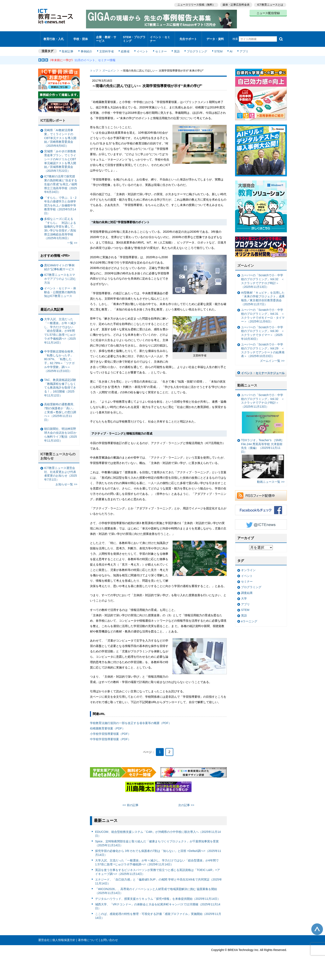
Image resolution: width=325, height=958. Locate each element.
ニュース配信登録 (268, 12)
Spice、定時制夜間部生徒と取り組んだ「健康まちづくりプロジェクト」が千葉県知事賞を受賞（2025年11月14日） (157, 837)
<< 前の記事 (130, 799)
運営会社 (44, 934)
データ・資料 (215, 36)
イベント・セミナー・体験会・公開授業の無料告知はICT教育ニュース (60, 286)
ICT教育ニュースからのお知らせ (58, 451)
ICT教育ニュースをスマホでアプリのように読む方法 (60, 273)
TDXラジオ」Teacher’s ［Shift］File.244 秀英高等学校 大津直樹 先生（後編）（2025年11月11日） (262, 453)
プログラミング (195, 46)
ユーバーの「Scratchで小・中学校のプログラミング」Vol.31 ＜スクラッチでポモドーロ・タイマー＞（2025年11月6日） (263, 310)
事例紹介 (87, 46)
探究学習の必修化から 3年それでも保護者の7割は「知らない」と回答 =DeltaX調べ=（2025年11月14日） (158, 847)
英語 (175, 46)
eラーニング (249, 615)
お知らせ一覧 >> (66, 479)
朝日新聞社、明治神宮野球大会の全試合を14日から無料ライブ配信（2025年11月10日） (60, 429)
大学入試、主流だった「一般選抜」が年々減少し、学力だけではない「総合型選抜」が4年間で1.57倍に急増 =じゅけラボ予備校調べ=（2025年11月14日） (157, 857)
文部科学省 (107, 46)
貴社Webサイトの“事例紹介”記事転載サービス (59, 261)
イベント (142, 46)
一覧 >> (72, 237)
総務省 (125, 46)
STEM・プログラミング (134, 36)
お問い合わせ (109, 934)
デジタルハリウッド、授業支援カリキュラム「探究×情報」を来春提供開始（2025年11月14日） (157, 893)
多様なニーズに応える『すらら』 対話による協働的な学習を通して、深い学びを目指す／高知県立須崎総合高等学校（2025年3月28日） (60, 223)
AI (227, 46)
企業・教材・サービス (106, 36)
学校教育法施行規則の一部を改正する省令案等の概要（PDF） (130, 717)
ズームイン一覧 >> (272, 355)
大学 (244, 593)
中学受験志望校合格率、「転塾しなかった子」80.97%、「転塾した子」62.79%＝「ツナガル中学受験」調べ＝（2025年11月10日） (60, 355)
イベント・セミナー (160, 36)
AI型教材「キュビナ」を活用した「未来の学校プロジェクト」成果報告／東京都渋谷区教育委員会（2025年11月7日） (263, 292)
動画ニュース (247, 380)
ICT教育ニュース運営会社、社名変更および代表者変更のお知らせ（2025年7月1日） (60, 468)
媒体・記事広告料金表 (235, 4)
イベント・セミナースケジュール (263, 367)
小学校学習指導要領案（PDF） (110, 728)
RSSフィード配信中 (261, 490)
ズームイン (109, 65)
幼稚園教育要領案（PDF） (107, 723)
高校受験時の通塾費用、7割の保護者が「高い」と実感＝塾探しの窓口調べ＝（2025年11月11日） (60, 406)
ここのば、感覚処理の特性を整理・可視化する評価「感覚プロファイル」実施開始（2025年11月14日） (158, 910)
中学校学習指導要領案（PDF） (110, 733)
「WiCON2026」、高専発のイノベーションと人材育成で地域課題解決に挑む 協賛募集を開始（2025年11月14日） (156, 885)
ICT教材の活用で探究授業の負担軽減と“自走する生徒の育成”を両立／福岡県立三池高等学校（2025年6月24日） (60, 178)
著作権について (88, 934)
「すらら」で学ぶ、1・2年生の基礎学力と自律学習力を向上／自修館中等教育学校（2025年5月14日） (60, 199)
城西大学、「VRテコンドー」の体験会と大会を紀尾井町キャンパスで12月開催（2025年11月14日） (157, 900)
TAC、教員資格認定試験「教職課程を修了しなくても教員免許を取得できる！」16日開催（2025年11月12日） (60, 382)
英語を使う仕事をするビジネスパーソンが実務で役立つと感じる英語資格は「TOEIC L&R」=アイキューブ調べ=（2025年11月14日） (157, 866)
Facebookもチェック (261, 504)
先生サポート (188, 36)
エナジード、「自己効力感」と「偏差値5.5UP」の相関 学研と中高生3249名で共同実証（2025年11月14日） (158, 876)
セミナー (160, 46)
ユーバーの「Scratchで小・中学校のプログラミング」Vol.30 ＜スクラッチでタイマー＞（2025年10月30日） (262, 327)
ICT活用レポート (53, 115)
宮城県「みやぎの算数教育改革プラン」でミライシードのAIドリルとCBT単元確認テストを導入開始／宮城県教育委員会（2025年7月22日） (60, 155)
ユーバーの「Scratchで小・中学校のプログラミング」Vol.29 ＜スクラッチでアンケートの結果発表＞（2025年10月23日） (263, 344)
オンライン (248, 564)
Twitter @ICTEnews (261, 519)
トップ (94, 65)
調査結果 (247, 587)
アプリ (240, 46)
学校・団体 (80, 36)
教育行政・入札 (53, 36)
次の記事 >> (186, 799)
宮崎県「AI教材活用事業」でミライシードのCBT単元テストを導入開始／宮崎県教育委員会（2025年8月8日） (60, 132)
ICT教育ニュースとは (270, 4)
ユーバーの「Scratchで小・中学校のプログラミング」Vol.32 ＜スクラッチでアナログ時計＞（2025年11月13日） (262, 275)
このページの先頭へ (317, 923)
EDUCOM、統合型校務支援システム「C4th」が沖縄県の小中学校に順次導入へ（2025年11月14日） (158, 828)
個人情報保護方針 (63, 934)
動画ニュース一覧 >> (271, 476)
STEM (216, 46)
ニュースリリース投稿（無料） (195, 4)
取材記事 (69, 46)
